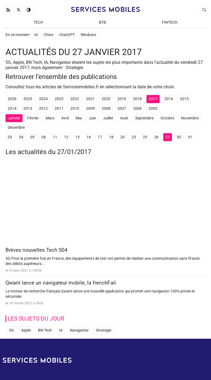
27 (167, 137)
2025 (27, 99)
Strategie (103, 330)
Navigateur (79, 330)
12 (66, 137)
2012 (43, 108)
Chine (48, 34)
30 (179, 137)
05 (32, 137)
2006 (137, 108)
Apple (26, 330)
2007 (121, 108)
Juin (92, 118)
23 (134, 137)
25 (145, 137)
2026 (12, 99)
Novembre (190, 118)
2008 (106, 108)
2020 (106, 99)
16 (89, 137)
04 (21, 137)
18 (111, 137)
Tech (38, 22)
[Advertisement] (105, 203)
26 (156, 137)
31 (190, 137)
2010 (74, 108)
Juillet (108, 118)
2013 (27, 108)
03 (10, 137)
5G (11, 330)
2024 (43, 99)
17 (100, 137)
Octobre (167, 118)
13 (77, 137)
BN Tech (45, 330)
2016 (168, 99)
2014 (12, 108)
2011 (59, 108)
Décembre (16, 127)
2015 (184, 99)
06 (43, 137)
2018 (137, 99)
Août (124, 118)
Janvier (14, 118)
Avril (65, 118)
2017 (153, 99)
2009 (90, 108)
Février (33, 118)
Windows (88, 34)
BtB (102, 22)
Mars (50, 118)
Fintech (169, 22)
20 (122, 137)
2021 (90, 99)
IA (36, 34)
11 (55, 137)
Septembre (144, 118)
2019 (121, 99)
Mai (79, 118)
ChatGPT (67, 34)
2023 (59, 99)
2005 (153, 108)
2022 (74, 99)
